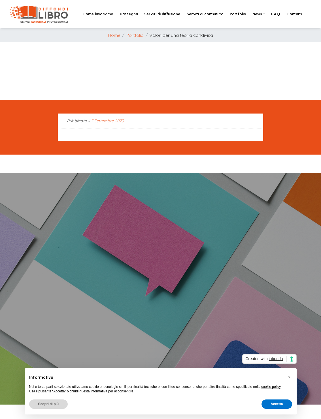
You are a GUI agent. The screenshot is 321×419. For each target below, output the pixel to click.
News (257, 14)
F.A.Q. (276, 14)
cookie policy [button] (270, 387)
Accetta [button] (277, 404)
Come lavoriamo (98, 14)
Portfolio (238, 14)
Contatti (294, 14)
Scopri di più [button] (48, 404)
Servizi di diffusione (162, 14)
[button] (289, 377)
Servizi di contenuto (205, 14)
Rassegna (129, 14)
